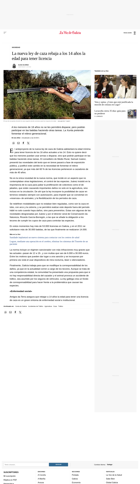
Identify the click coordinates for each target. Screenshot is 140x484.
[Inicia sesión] (130, 32)
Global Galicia (112, 482)
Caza (55, 306)
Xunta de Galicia (21, 306)
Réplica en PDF (10, 480)
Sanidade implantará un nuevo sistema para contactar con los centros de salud (44, 237)
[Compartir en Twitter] (28, 143)
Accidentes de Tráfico (35, 306)
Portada (75, 475)
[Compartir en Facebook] (23, 143)
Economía (76, 482)
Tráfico (60, 306)
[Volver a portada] (70, 32)
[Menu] (5, 32)
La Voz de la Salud (114, 475)
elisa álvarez (23, 65)
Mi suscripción (10, 476)
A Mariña (41, 479)
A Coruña (42, 475)
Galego (109, 464)
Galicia (75, 479)
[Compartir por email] (19, 143)
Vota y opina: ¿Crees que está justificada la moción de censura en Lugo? (113, 103)
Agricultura (48, 306)
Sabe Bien (110, 479)
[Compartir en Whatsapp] (14, 143)
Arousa (41, 482)
